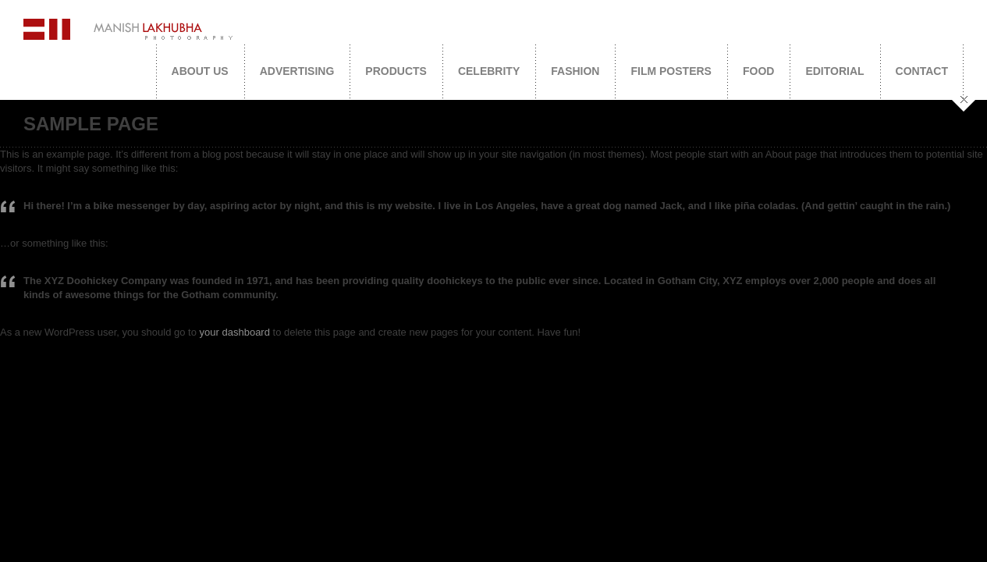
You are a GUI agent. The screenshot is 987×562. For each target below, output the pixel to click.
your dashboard (235, 332)
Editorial (834, 71)
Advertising (297, 71)
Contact (922, 71)
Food (758, 71)
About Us (200, 71)
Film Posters (670, 71)
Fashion (575, 71)
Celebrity (489, 71)
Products (396, 71)
